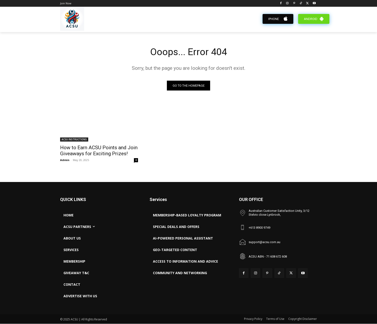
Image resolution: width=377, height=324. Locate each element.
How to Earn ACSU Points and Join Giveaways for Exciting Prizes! (99, 151)
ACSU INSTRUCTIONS (74, 139)
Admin (64, 160)
